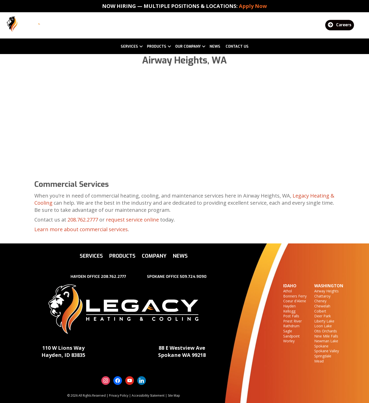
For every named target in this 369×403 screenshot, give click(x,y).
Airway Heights (326, 291)
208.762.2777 (82, 219)
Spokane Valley (326, 350)
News (215, 46)
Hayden (289, 306)
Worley (289, 341)
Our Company (188, 46)
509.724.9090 (193, 276)
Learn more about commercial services (81, 229)
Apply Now (253, 6)
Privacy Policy (118, 395)
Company (154, 256)
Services (129, 46)
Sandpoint (291, 336)
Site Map (174, 395)
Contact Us (237, 46)
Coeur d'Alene (294, 300)
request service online (132, 219)
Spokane (321, 346)
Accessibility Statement (148, 395)
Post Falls (291, 316)
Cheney (320, 300)
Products (156, 46)
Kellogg (289, 311)
